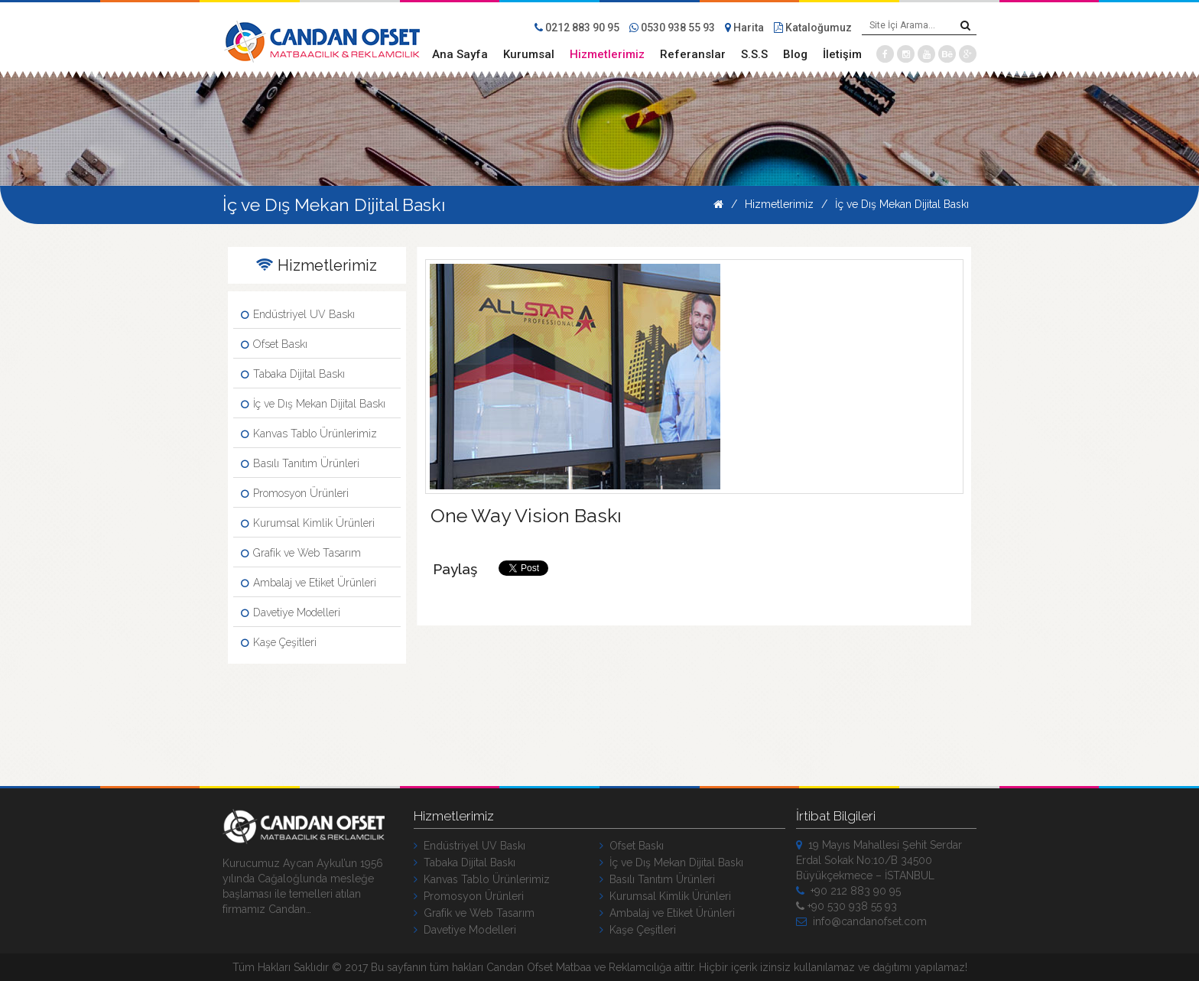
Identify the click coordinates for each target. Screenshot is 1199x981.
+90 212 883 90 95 (848, 891)
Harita (744, 27)
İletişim (842, 54)
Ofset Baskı (274, 344)
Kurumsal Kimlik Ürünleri (308, 523)
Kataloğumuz (813, 27)
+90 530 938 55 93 (846, 906)
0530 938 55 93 (672, 27)
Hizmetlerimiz (607, 54)
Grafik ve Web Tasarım (301, 553)
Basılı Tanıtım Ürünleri (300, 463)
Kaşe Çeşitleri (279, 642)
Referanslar (693, 54)
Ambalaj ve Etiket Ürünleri (308, 583)
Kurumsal (528, 54)
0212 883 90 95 (577, 27)
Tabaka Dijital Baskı (293, 374)
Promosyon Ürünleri (295, 493)
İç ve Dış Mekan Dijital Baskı (902, 204)
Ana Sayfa (460, 54)
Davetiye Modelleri (290, 612)
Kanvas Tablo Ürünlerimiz (309, 433)
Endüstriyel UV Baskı (298, 314)
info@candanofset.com (861, 921)
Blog (795, 54)
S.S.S (754, 54)
